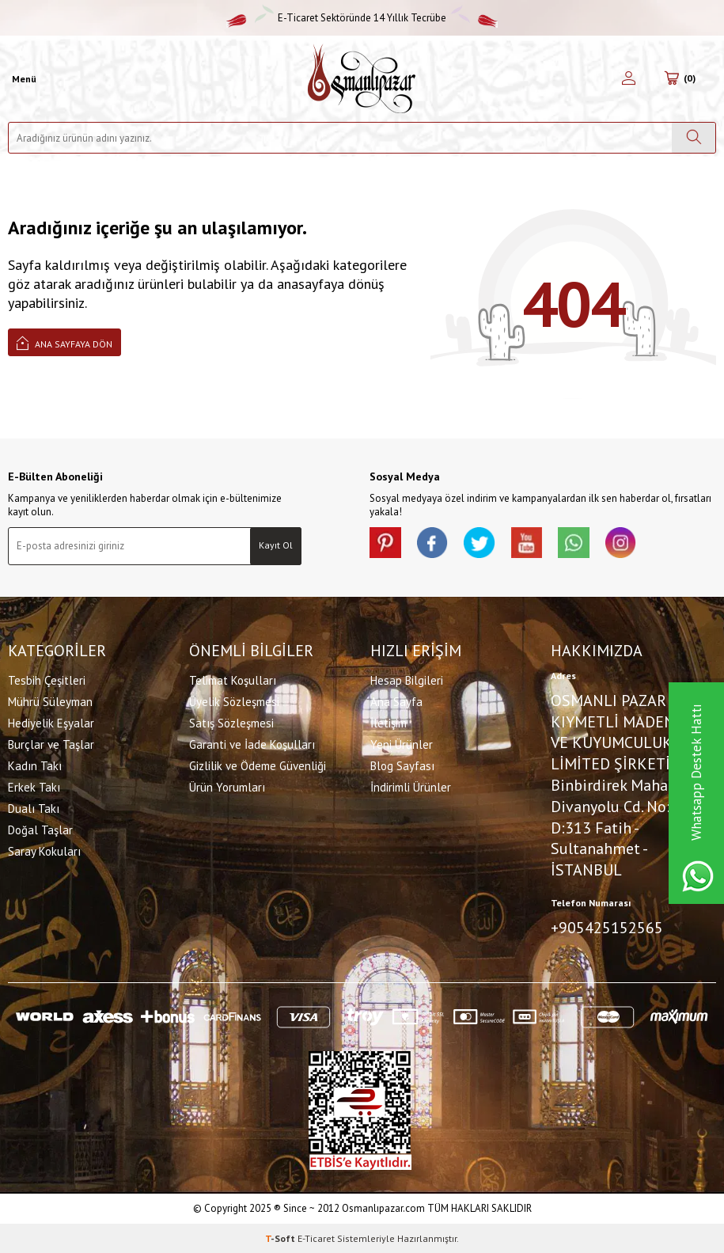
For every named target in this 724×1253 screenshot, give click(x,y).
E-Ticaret (316, 1238)
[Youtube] (528, 543)
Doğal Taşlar (40, 829)
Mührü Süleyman (50, 700)
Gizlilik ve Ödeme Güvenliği (257, 765)
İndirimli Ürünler (410, 786)
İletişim (388, 722)
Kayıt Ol (276, 545)
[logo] (361, 79)
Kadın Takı (35, 765)
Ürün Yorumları (227, 786)
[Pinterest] (385, 543)
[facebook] (433, 543)
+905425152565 (607, 927)
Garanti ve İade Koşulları (252, 743)
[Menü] (22, 79)
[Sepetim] (679, 79)
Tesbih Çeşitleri (46, 679)
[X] (480, 543)
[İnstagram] (623, 543)
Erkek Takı (34, 786)
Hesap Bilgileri (406, 679)
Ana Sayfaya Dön (64, 342)
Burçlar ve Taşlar (51, 743)
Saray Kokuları (44, 850)
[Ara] (693, 138)
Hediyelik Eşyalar (51, 722)
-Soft (281, 1238)
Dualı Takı (33, 807)
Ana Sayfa (396, 700)
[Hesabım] (628, 79)
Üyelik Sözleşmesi (234, 700)
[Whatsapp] (575, 543)
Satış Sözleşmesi (231, 722)
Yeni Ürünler (401, 743)
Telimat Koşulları (232, 679)
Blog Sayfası (402, 765)
